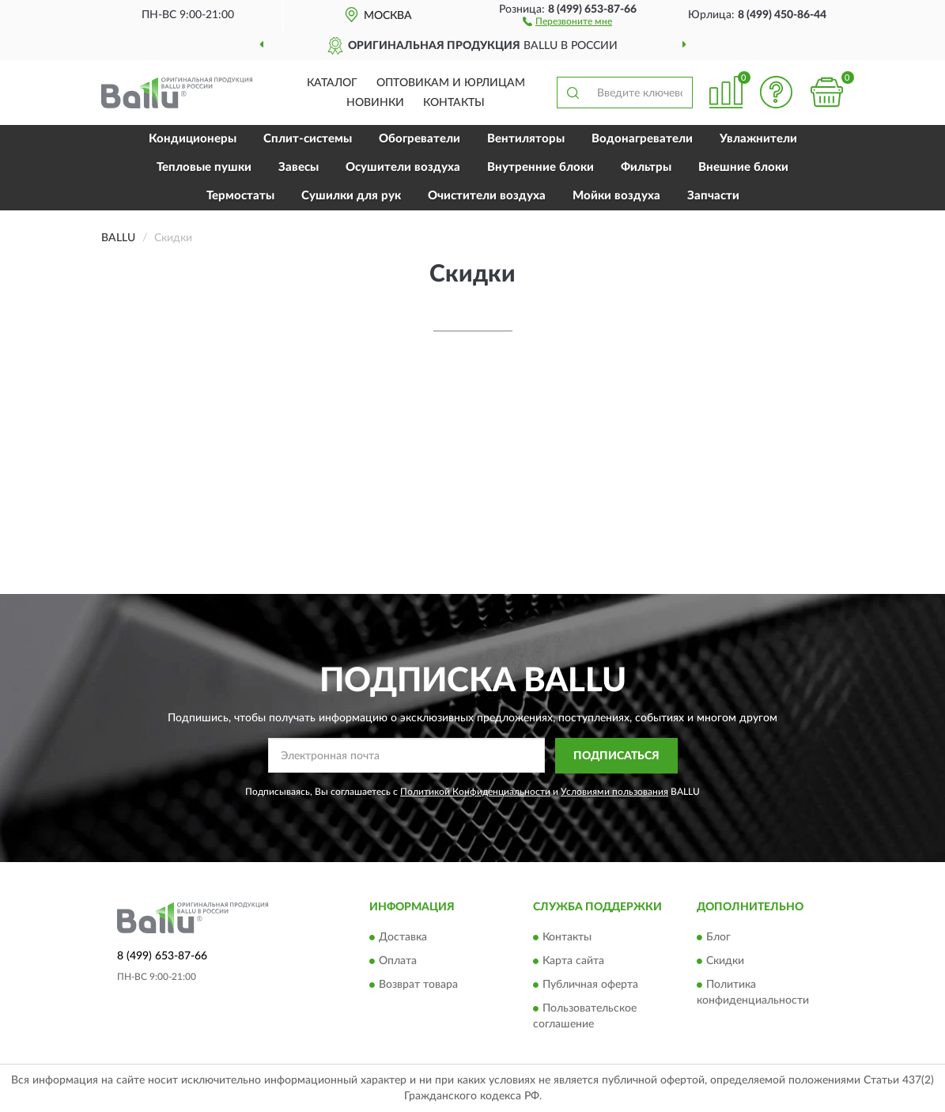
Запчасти (713, 196)
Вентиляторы (526, 139)
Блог (718, 938)
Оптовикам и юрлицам (450, 83)
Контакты (454, 102)
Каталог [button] (332, 83)
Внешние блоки (743, 167)
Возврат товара (418, 985)
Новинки (375, 102)
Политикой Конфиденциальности (475, 791)
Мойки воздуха (616, 196)
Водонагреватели (642, 139)
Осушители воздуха (403, 167)
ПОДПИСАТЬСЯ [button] (616, 756)
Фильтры (646, 167)
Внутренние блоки (540, 167)
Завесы (298, 167)
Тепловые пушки (204, 167)
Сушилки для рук (351, 196)
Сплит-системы (307, 139)
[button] (567, 20)
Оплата (398, 961)
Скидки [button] (725, 961)
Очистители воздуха (487, 196)
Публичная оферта (590, 985)
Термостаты (240, 196)
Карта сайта (573, 961)
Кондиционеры (192, 139)
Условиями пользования (614, 791)
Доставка (403, 938)
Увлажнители (758, 139)
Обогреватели (419, 139)
